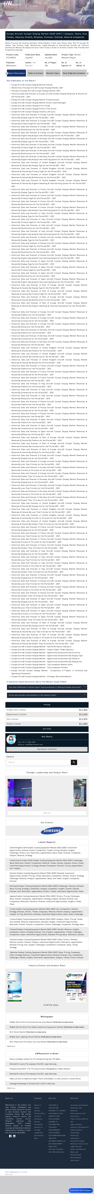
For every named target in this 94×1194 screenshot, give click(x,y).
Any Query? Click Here (47, 749)
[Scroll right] (87, 73)
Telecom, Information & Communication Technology (79, 1148)
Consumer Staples (77, 1159)
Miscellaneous (76, 1176)
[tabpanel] (47, 793)
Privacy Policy (39, 1132)
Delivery (37, 1140)
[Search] (84, 3)
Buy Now (47, 729)
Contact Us (38, 1145)
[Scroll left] (6, 73)
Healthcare (74, 1154)
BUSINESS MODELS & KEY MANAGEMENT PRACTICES (57, 1162)
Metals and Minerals (78, 1167)
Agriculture (74, 1179)
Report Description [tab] (16, 73)
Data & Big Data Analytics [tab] (74, 73)
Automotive (74, 1156)
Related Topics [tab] (53, 73)
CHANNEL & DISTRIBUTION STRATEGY (54, 1143)
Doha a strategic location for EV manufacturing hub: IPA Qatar (36, 1075)
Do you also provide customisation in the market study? (47, 695)
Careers (37, 1129)
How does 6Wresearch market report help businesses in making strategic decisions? (47, 687)
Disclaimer (38, 1143)
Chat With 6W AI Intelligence (80, 1190)
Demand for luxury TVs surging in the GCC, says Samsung (34, 1080)
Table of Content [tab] (35, 73)
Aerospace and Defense (79, 1123)
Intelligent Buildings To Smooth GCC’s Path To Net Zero (34, 1102)
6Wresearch (14, 1190)
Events (36, 1126)
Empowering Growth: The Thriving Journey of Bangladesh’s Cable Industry (41, 1085)
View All (47, 813)
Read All (11, 1062)
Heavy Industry (76, 1143)
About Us (37, 1123)
